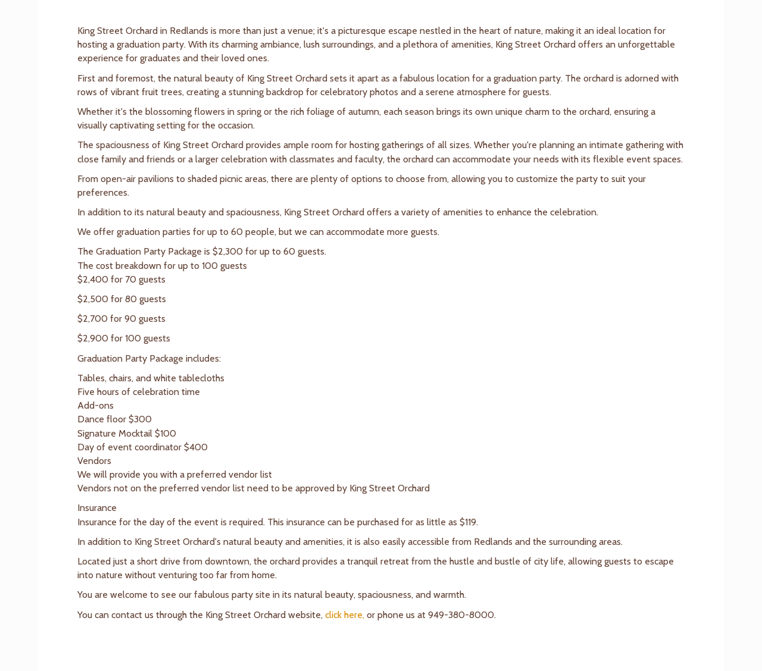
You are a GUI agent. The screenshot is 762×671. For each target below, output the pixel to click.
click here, (344, 614)
